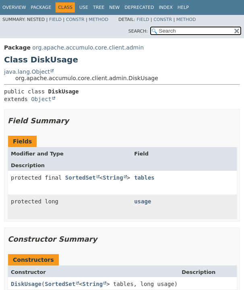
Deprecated (139, 7)
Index (165, 7)
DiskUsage (26, 284)
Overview (14, 7)
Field (55, 19)
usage (142, 201)
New (114, 7)
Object (41, 99)
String (113, 177)
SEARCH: (138, 31)
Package (41, 7)
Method (98, 19)
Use (83, 7)
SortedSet (80, 177)
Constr (75, 19)
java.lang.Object (27, 71)
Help (183, 7)
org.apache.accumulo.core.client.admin (88, 47)
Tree (98, 7)
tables (144, 177)
